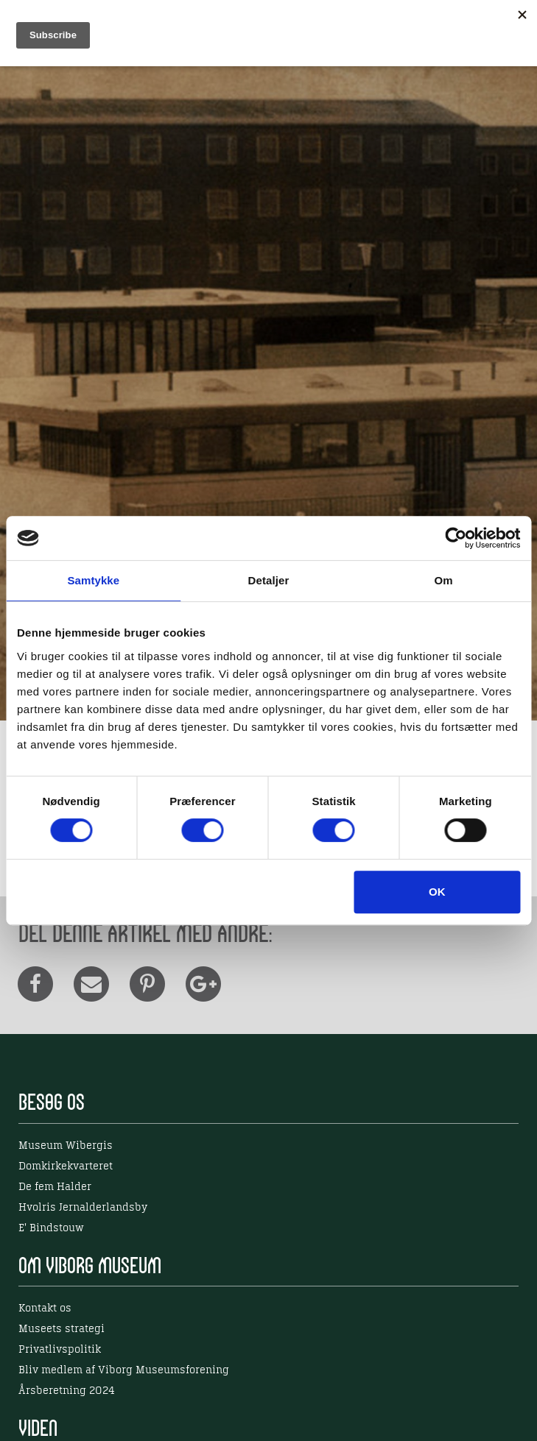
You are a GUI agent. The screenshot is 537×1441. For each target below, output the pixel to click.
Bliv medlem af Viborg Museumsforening (123, 1370)
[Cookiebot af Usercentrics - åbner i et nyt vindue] (455, 538)
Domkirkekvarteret (65, 1166)
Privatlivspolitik (59, 1350)
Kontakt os (44, 1308)
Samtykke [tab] (93, 580)
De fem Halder (54, 1187)
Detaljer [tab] (268, 580)
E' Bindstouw (51, 1228)
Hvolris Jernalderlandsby (82, 1208)
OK (437, 891)
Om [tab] (444, 580)
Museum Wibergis (65, 1146)
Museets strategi (61, 1329)
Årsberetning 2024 (66, 1391)
